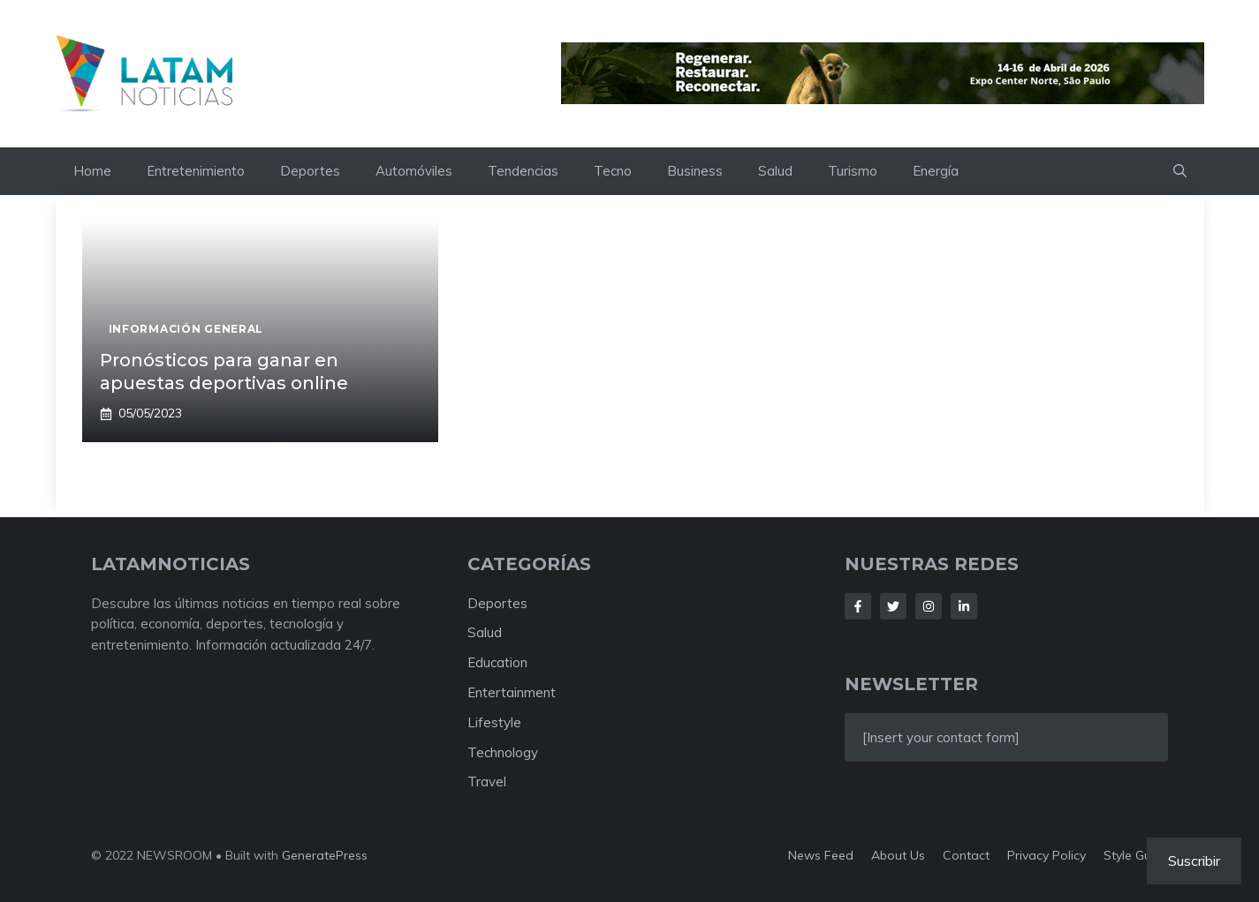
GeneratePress (325, 855)
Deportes (310, 170)
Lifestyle (494, 722)
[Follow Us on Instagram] (928, 606)
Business (695, 170)
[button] (1180, 171)
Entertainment (511, 692)
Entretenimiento (196, 170)
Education (497, 662)
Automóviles (413, 170)
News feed (820, 855)
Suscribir (1194, 860)
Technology (502, 752)
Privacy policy (1046, 855)
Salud (775, 170)
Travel (486, 781)
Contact (966, 855)
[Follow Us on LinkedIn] (964, 606)
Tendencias (523, 170)
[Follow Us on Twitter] (893, 606)
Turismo (852, 170)
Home (92, 170)
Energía (936, 170)
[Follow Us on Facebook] (858, 606)
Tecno (613, 170)
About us (898, 855)
